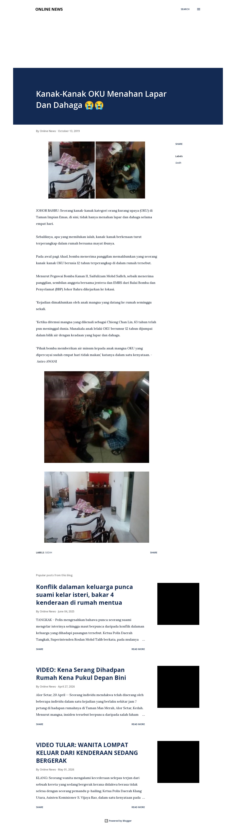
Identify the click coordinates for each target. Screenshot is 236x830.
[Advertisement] (118, 43)
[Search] (185, 9)
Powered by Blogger (118, 820)
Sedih (178, 163)
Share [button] (179, 143)
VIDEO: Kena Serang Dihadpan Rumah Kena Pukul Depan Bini (81, 674)
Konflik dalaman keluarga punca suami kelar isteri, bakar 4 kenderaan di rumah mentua (84, 595)
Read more (138, 649)
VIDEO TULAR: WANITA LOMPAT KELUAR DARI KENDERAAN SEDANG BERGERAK (87, 753)
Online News (49, 9)
